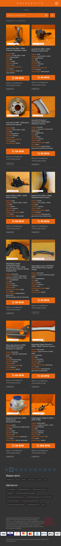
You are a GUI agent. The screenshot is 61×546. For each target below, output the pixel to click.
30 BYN (43, 77)
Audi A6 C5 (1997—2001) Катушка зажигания (41, 50)
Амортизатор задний (13, 500)
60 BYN (18, 221)
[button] (45, 479)
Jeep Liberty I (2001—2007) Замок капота (16, 196)
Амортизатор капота (33, 504)
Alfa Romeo (10, 479)
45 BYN (18, 151)
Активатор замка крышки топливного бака (39, 497)
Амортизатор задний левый (30, 500)
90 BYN (18, 78)
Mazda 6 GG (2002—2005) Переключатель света (42, 196)
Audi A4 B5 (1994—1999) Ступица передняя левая (16, 49)
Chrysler (39, 479)
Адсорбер (10, 493)
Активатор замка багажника (15, 497)
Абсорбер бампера (24, 489)
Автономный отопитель (39, 489)
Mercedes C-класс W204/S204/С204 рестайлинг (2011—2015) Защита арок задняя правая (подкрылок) (17, 267)
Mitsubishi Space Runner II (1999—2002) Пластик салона (43, 345)
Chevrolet (31, 479)
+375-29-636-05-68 (13, 85)
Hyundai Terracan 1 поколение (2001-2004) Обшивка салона (41, 122)
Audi (17, 479)
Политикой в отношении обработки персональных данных (49, 521)
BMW (23, 479)
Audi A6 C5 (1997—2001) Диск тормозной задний (17, 123)
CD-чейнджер (11, 489)
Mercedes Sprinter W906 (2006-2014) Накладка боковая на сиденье (16, 347)
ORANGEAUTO (30, 3)
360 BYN (43, 445)
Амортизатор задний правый (15, 504)
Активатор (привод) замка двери (25, 493)
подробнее (10, 88)
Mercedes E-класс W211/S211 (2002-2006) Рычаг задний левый (43, 267)
